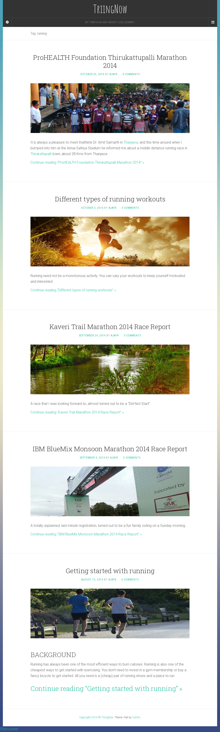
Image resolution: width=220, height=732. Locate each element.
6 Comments (130, 579)
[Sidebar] (7, 22)
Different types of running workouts (110, 199)
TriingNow (110, 8)
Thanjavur (130, 142)
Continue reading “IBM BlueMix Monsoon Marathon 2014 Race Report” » (86, 534)
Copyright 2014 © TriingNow (96, 717)
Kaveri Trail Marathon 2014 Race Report (110, 326)
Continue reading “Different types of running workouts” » (73, 290)
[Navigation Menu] (212, 22)
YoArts (136, 717)
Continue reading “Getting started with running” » (106, 688)
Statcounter (9, 729)
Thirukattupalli (40, 154)
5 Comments (131, 457)
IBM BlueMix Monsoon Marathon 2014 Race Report (110, 448)
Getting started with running (110, 570)
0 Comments (131, 74)
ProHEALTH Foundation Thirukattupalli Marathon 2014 (110, 61)
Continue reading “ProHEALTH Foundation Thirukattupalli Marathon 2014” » (87, 162)
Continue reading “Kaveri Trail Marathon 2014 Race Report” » (77, 412)
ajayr (113, 74)
